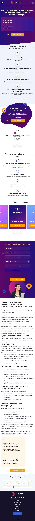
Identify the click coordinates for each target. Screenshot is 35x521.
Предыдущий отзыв (15, 144)
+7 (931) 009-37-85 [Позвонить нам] (17, 7)
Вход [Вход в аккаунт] (32, 2)
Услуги (17, 500)
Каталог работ (17, 504)
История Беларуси (22, 483)
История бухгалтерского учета (23, 486)
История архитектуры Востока (12, 480)
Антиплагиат (17, 502)
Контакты (17, 508)
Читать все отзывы (17, 120)
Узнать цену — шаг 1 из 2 (17, 279)
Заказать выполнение (17, 225)
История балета (11, 483)
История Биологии (7, 486)
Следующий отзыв (20, 144)
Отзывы (17, 510)
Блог (17, 506)
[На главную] (15, 2)
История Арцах (26, 480)
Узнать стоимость (17, 34)
